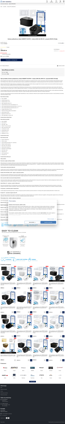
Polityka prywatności (4, 394)
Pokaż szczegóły (51, 218)
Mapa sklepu (3, 422)
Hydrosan (5, 43)
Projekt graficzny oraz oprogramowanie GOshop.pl (56, 422)
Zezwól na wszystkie (48, 222)
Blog (1, 387)
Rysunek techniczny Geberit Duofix (6, 117)
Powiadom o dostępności (11, 60)
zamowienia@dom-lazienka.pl (7, 413)
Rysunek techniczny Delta (5, 135)
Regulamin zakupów (4, 389)
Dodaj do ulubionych (5, 65)
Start (1, 6)
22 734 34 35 (4, 415)
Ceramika (4, 6)
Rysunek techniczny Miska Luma (6, 156)
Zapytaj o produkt (61, 65)
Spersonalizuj (32, 222)
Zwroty (2, 391)
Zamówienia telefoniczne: (8, 4)
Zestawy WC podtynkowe (11, 6)
